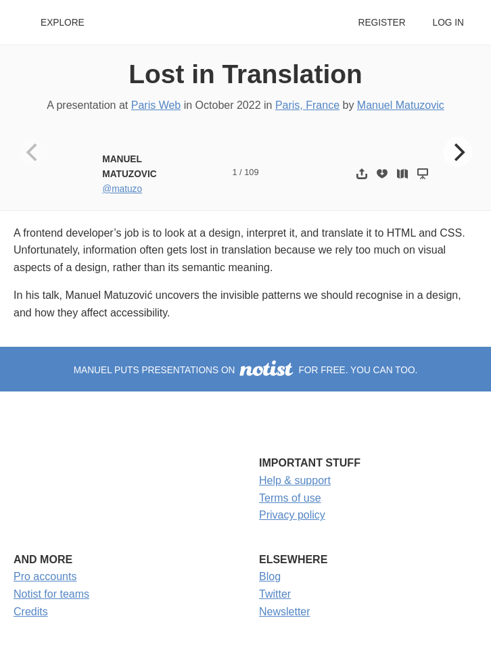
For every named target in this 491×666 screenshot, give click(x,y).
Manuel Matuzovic (400, 105)
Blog (270, 576)
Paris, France (307, 105)
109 (251, 172)
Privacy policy (292, 515)
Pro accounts (45, 576)
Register (381, 23)
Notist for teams (51, 594)
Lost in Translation (245, 74)
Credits (31, 611)
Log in (448, 23)
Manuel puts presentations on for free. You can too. (246, 370)
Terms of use (290, 498)
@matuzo (122, 189)
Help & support (295, 480)
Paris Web (156, 105)
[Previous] (33, 152)
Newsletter (284, 611)
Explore (63, 23)
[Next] (458, 152)
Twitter (275, 594)
